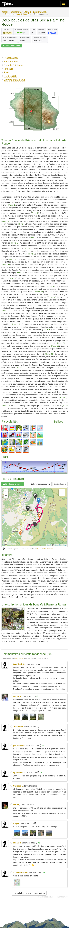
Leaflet (49, 545)
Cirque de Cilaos (40, 11)
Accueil (5, 11)
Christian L (18, 786)
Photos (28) (10, 76)
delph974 (17, 696)
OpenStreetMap (60, 545)
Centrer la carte (60, 484)
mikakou (17, 843)
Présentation (11, 58)
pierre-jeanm (18, 745)
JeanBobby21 (19, 664)
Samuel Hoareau (20, 872)
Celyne (16, 823)
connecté (19, 658)
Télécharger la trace (11, 46)
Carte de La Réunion (45, 549)
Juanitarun (18, 727)
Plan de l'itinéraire (13, 65)
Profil (6, 72)
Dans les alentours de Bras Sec (18, 14)
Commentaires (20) (14, 80)
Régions (27, 11)
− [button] (6, 496)
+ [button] (6, 491)
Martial (16, 804)
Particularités (11, 61)
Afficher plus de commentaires (29, 893)
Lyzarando (18, 772)
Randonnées (16, 11)
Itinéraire (8, 68)
